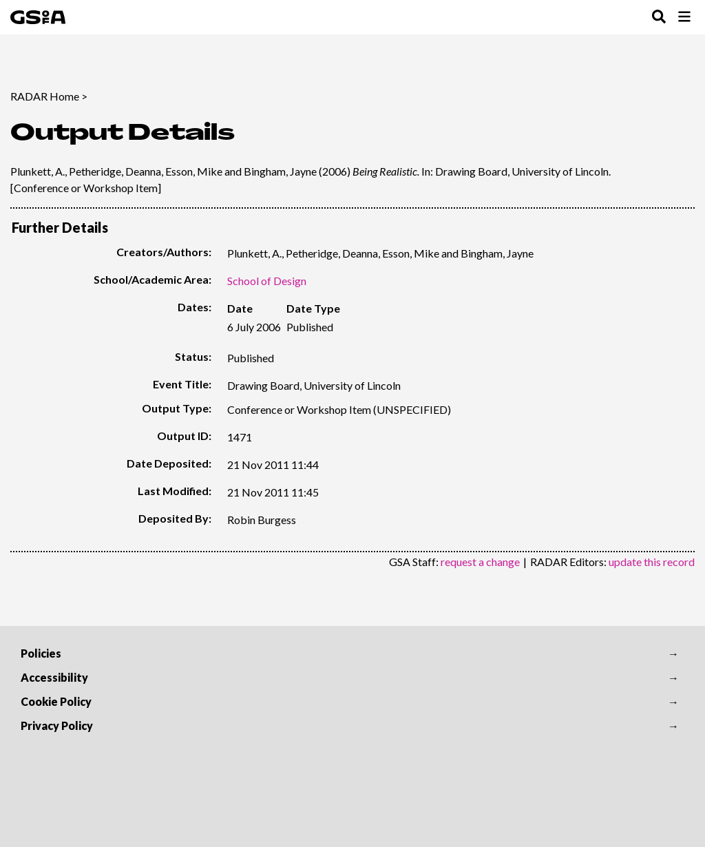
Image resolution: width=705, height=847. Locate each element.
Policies (41, 653)
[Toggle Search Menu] (659, 17)
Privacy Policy (57, 725)
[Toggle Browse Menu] (684, 17)
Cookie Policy (56, 701)
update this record (652, 561)
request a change (480, 561)
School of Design (266, 280)
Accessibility (54, 677)
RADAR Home (44, 96)
